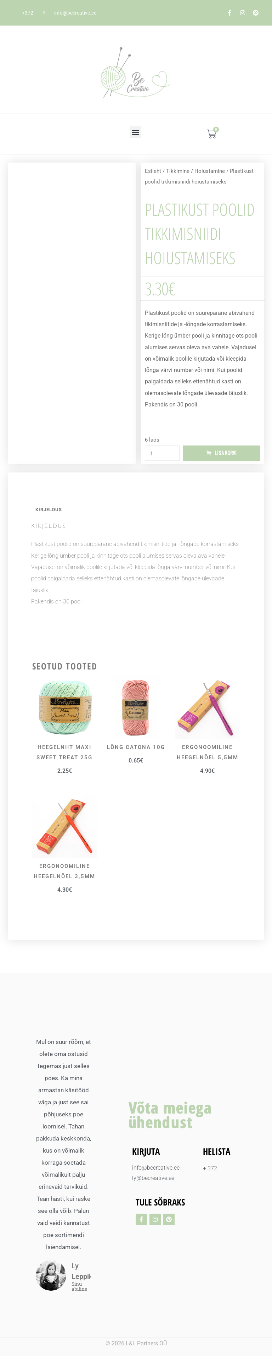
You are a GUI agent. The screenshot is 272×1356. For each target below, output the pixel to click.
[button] (135, 132)
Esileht (153, 171)
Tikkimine (177, 171)
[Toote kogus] (162, 453)
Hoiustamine (209, 171)
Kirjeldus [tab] (49, 510)
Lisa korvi (226, 453)
